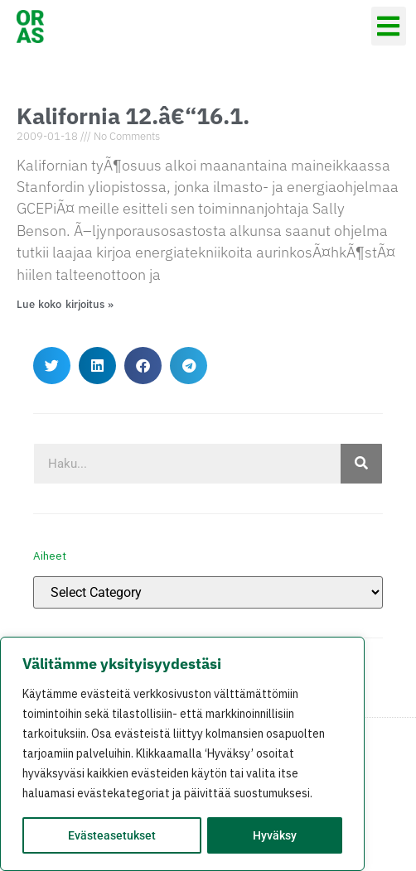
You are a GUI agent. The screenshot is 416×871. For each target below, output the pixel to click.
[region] (182, 754)
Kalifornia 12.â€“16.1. (133, 115)
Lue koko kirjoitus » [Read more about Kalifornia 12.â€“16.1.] (65, 304)
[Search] (361, 464)
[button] (389, 26)
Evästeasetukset (112, 835)
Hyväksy (275, 835)
